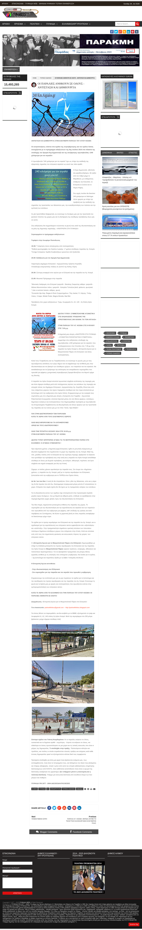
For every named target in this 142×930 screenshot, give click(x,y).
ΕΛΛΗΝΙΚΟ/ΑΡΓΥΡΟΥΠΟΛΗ (75, 24)
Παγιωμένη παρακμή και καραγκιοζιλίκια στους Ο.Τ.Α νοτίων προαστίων (118, 234)
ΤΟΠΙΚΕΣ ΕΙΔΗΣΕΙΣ (45, 78)
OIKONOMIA (110, 333)
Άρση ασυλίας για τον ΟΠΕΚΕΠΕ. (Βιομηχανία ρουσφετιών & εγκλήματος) (118, 207)
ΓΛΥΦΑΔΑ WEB (24, 902)
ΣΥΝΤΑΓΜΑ (126, 341)
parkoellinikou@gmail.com (54, 607)
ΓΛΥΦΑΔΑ (50, 24)
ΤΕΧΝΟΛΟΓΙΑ (131, 349)
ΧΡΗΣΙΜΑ (18, 24)
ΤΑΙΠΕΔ (109, 345)
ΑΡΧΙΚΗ (5, 3)
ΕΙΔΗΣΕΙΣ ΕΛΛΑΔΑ (113, 337)
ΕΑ (48, 789)
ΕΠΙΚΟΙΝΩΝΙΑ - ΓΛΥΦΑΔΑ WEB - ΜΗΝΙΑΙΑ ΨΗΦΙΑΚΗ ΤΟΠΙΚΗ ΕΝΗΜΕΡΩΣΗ (43, 3)
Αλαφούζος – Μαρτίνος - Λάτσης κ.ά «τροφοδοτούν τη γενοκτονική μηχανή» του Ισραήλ (119, 180)
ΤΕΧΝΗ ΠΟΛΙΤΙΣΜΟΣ (113, 349)
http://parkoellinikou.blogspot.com (77, 607)
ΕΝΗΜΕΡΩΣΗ (129, 337)
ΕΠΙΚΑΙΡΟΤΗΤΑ (56, 789)
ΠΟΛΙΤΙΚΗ (34, 24)
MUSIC (131, 28)
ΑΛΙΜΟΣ (34, 789)
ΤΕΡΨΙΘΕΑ (121, 345)
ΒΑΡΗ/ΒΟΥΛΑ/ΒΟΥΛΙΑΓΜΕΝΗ (108, 28)
